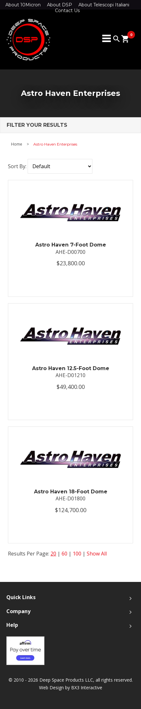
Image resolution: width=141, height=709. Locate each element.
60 (64, 553)
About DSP (59, 5)
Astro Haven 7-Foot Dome (70, 245)
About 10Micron (23, 5)
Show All (97, 553)
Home (16, 144)
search (116, 38)
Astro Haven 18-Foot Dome (70, 492)
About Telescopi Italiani (103, 5)
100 (77, 553)
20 (53, 553)
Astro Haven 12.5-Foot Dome (70, 368)
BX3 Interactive (86, 687)
